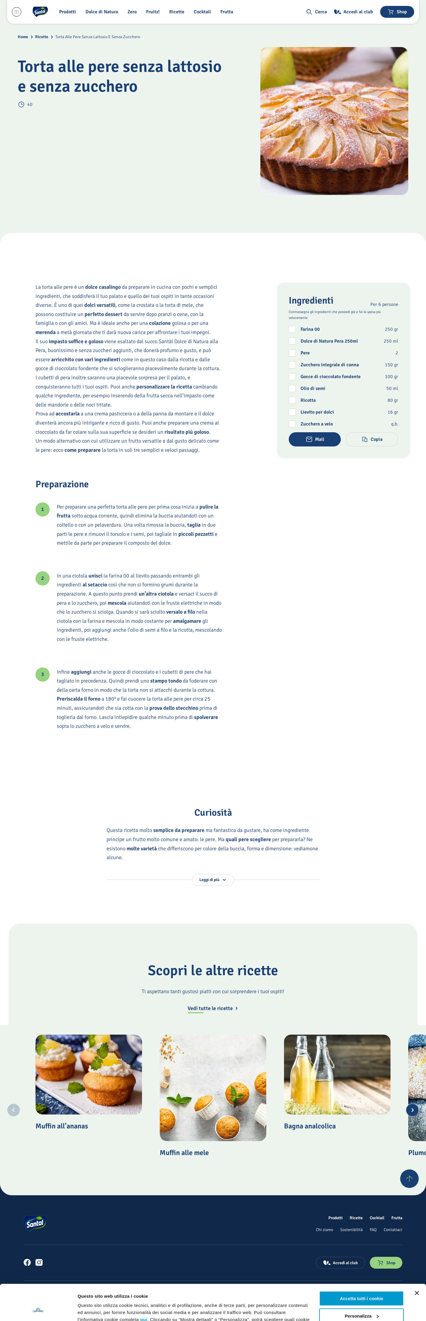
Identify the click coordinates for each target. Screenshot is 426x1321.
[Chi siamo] (324, 1230)
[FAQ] (373, 1230)
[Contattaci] (393, 1230)
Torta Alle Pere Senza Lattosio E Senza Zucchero (97, 36)
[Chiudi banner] (417, 1259)
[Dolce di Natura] (102, 12)
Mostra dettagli (93, 1309)
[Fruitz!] (154, 12)
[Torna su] (409, 1178)
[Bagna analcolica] (337, 1074)
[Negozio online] (397, 12)
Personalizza (362, 1282)
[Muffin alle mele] (213, 1088)
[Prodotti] (335, 1218)
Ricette (41, 36)
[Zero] (133, 12)
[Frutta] (227, 12)
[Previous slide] (13, 1110)
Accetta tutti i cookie (361, 1264)
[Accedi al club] (353, 12)
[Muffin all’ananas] (89, 1074)
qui (143, 1285)
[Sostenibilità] (351, 1230)
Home (23, 36)
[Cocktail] (203, 12)
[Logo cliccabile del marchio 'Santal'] (40, 12)
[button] (68, 12)
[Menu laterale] (16, 12)
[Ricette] (178, 12)
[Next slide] (412, 1110)
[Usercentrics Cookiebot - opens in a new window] (38, 1309)
